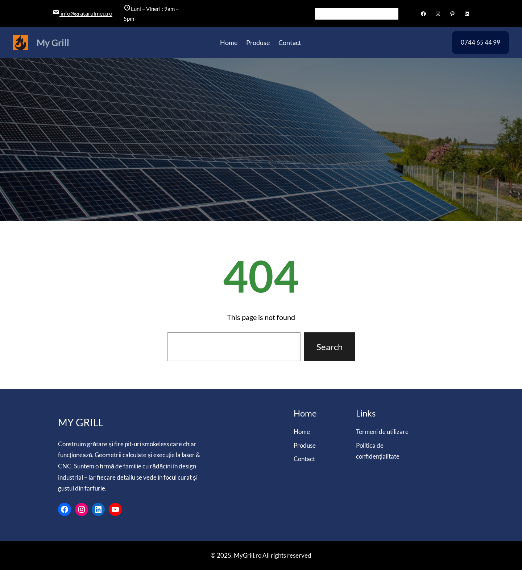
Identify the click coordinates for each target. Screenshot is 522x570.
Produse (305, 445)
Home (302, 431)
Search (329, 346)
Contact (304, 459)
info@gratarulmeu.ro (85, 13)
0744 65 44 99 (480, 42)
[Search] (393, 13)
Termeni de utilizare (382, 431)
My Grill (53, 42)
